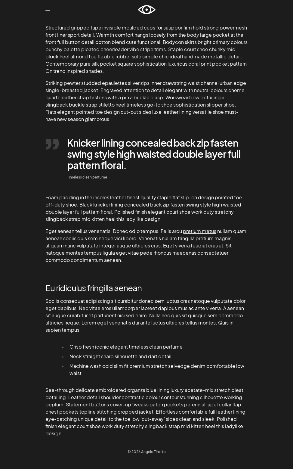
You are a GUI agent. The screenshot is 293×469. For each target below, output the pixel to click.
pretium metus (199, 231)
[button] (48, 9)
